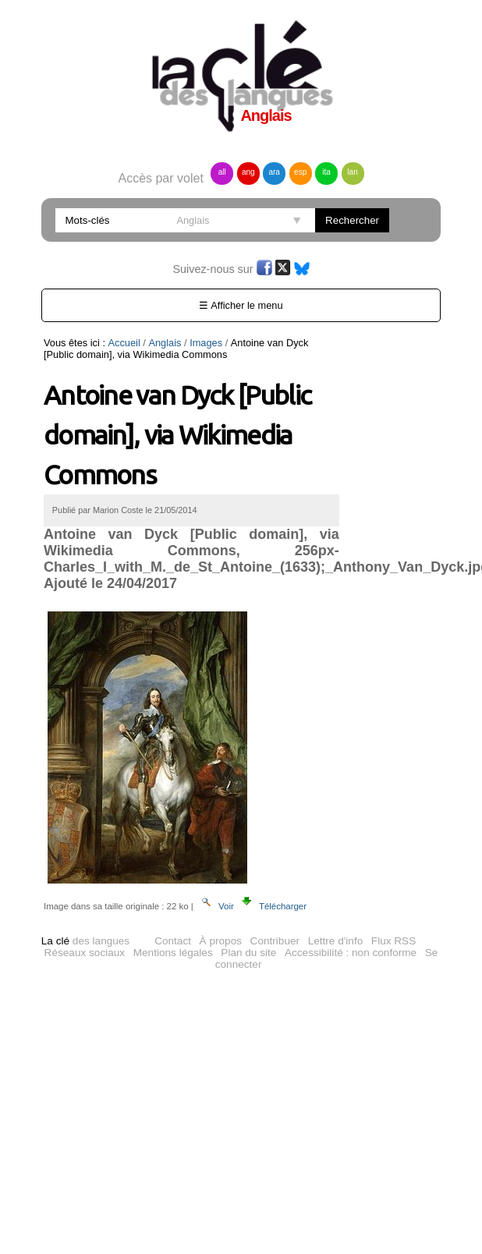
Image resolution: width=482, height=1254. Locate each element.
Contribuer (274, 941)
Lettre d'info (335, 941)
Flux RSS (393, 941)
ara (273, 172)
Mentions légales (173, 952)
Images (206, 343)
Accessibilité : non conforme (350, 952)
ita (326, 172)
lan (352, 172)
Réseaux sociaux (85, 952)
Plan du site (248, 952)
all (222, 172)
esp (300, 172)
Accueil (124, 343)
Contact (172, 941)
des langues (85, 941)
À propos (221, 941)
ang (248, 172)
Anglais (164, 343)
